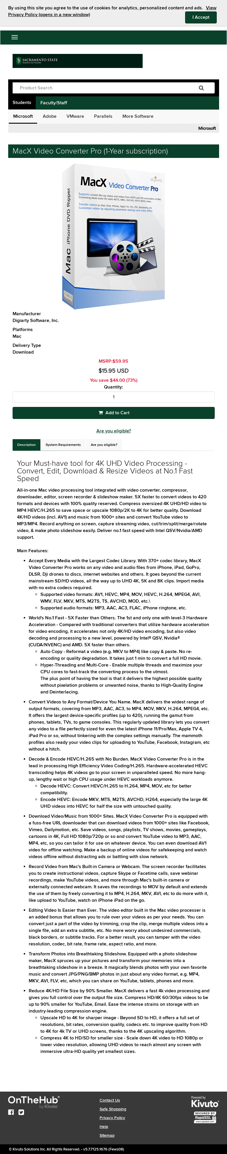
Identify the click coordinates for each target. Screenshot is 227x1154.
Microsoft (23, 116)
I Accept (204, 17)
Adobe (50, 116)
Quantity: (113, 387)
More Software (137, 116)
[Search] (201, 88)
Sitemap (107, 1135)
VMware (75, 116)
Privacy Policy (112, 1117)
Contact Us (110, 1100)
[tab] (26, 445)
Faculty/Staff (53, 103)
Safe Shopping (113, 1109)
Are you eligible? (113, 431)
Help (104, 1126)
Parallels (103, 116)
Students (22, 102)
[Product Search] (100, 87)
